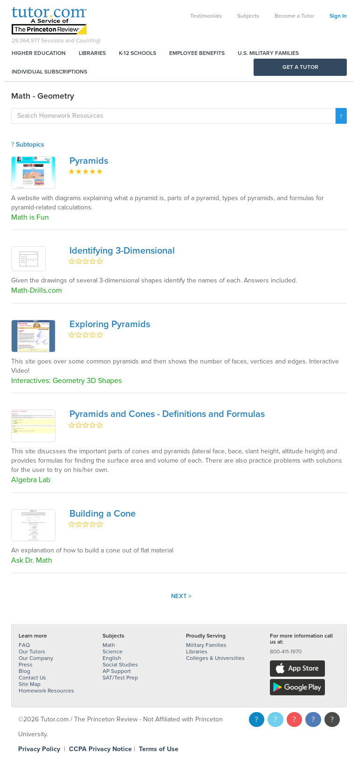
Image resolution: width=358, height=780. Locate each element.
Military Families (206, 645)
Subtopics (27, 144)
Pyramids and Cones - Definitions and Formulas (167, 414)
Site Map (30, 684)
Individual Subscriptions (49, 71)
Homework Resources (46, 690)
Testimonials (206, 16)
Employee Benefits (197, 53)
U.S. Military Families (268, 53)
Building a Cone (102, 513)
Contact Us (32, 677)
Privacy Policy (39, 749)
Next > (181, 596)
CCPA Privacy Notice (100, 749)
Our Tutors (32, 651)
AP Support (117, 671)
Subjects (248, 16)
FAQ (24, 645)
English (112, 658)
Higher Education (39, 53)
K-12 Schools (137, 53)
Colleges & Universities (215, 658)
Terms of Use (159, 749)
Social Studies (120, 664)
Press (26, 664)
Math (109, 645)
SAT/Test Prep (120, 677)
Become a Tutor (294, 16)
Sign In (338, 16)
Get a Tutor (300, 67)
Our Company (36, 658)
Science (113, 651)
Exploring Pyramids (109, 324)
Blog (24, 671)
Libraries (92, 53)
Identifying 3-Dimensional (122, 250)
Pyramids (88, 161)
